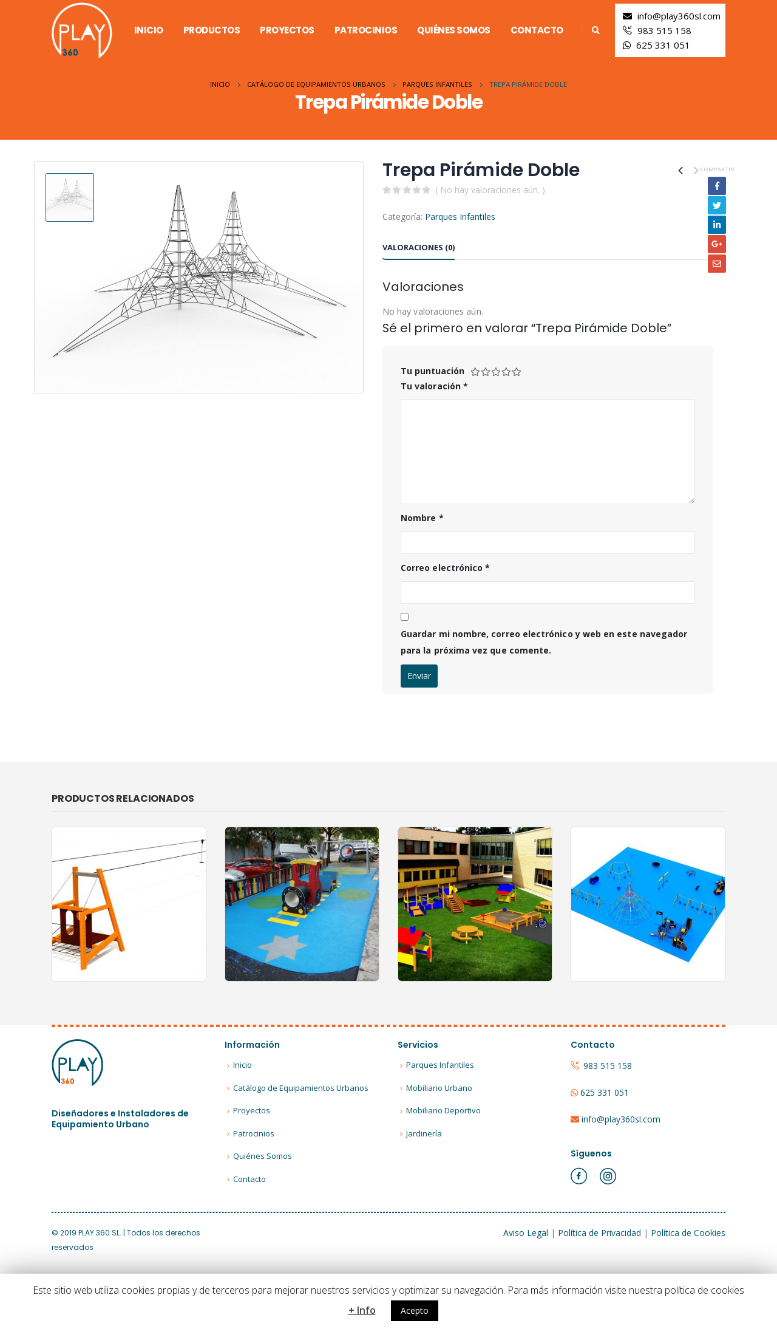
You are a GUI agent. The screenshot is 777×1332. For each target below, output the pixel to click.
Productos (211, 30)
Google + (717, 244)
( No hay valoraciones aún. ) (490, 190)
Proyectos (287, 30)
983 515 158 (664, 30)
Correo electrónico (445, 567)
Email (717, 263)
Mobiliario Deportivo (443, 1110)
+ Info (362, 1310)
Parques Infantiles (460, 216)
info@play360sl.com (679, 16)
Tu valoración (434, 386)
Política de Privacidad (599, 1232)
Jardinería (424, 1133)
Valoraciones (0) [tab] (418, 247)
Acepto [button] (415, 1310)
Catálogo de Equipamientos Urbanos (300, 1087)
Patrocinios (366, 30)
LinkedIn (717, 225)
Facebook (717, 186)
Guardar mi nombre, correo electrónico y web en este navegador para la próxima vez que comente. (544, 642)
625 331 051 (663, 45)
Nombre (422, 518)
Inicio (148, 30)
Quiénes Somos (453, 30)
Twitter (717, 205)
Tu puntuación (432, 371)
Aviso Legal (525, 1232)
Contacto (537, 30)
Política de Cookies (688, 1232)
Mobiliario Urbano (439, 1087)
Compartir (717, 169)
